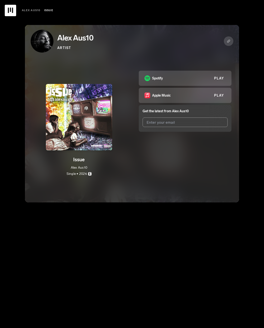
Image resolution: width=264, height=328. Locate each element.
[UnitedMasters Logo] (10, 10)
